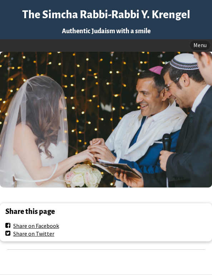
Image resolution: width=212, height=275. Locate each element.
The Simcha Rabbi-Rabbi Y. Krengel (106, 15)
